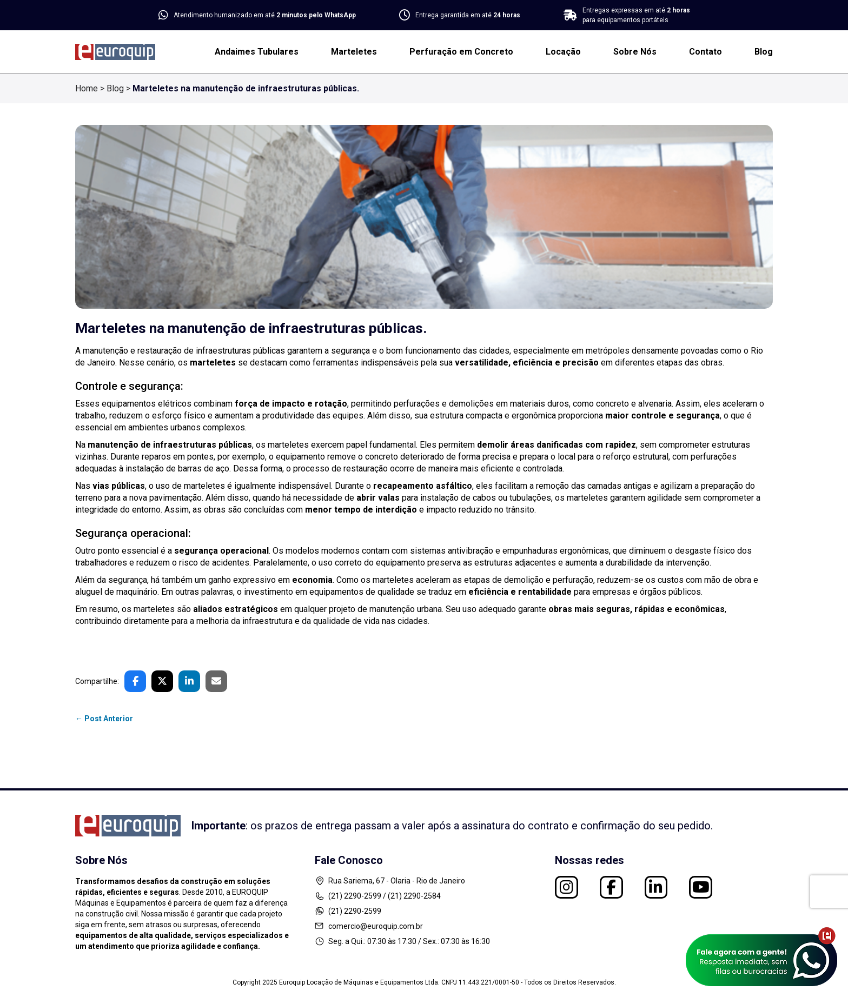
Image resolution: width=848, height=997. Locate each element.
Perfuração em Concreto (461, 51)
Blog (763, 51)
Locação (563, 51)
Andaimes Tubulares (257, 51)
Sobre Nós (635, 51)
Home (86, 88)
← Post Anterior (104, 718)
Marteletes (354, 51)
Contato (705, 51)
